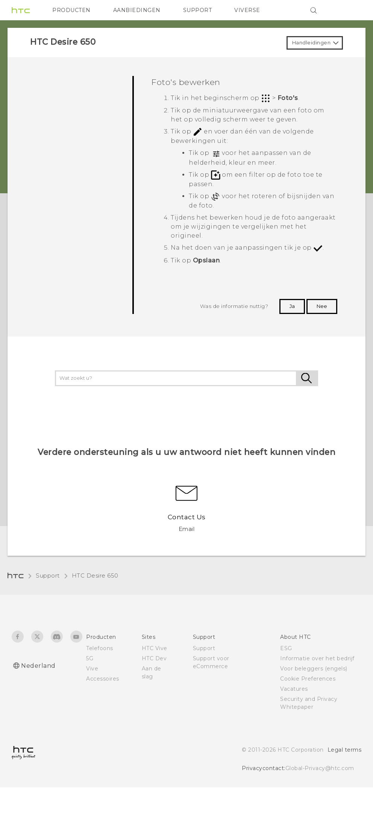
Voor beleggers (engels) (313, 668)
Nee (322, 306)
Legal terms (345, 749)
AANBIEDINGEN (137, 10)
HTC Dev (154, 658)
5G (89, 658)
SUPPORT (197, 10)
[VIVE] (351, 10)
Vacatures (294, 688)
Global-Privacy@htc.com (319, 768)
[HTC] (21, 10)
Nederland (38, 665)
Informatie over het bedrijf (317, 658)
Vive (92, 668)
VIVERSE (247, 10)
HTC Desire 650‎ (95, 575)
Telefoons (99, 648)
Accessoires (102, 678)
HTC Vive (154, 648)
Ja (292, 306)
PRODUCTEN (71, 10)
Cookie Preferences (307, 678)
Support (48, 575)
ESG (286, 648)
